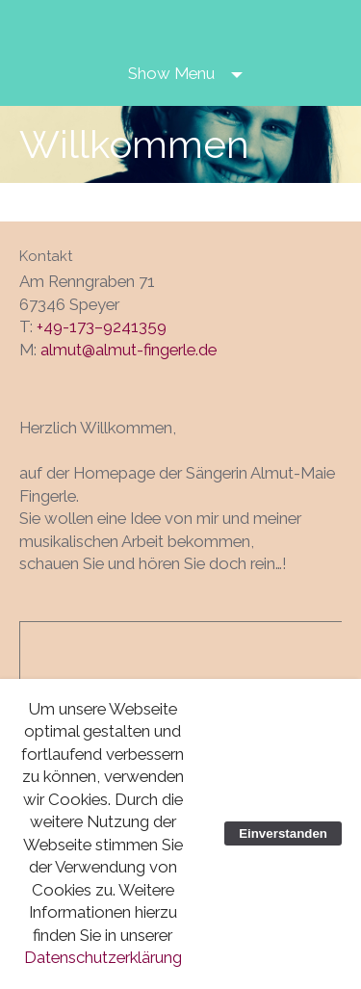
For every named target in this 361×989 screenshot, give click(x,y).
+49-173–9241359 (102, 326)
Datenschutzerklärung (103, 957)
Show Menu (171, 73)
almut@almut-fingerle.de (128, 349)
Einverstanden (283, 833)
